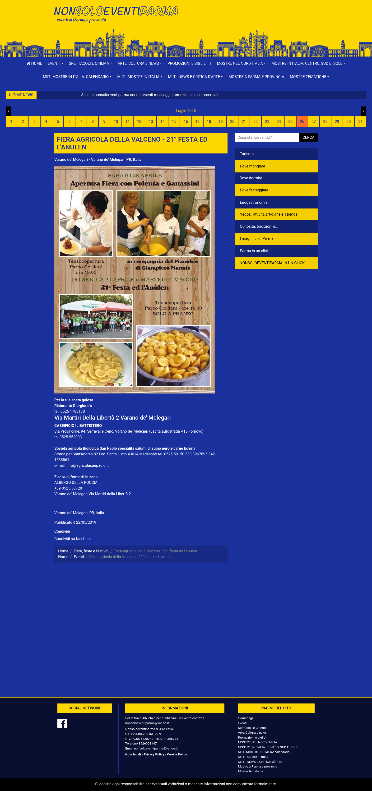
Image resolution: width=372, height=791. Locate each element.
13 (151, 121)
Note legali (133, 754)
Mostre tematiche (250, 771)
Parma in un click (254, 251)
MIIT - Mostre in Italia (253, 757)
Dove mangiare (252, 166)
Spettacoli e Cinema (252, 728)
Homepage (246, 718)
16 (186, 121)
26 (302, 121)
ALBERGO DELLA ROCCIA (76, 482)
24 (279, 121)
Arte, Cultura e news (252, 732)
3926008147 (148, 743)
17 (197, 121)
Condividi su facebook (73, 539)
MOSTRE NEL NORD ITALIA (257, 742)
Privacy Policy (154, 754)
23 (267, 121)
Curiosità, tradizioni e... (259, 226)
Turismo (247, 154)
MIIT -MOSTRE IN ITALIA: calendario (264, 752)
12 (139, 121)
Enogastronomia (254, 202)
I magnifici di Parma (257, 238)
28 (325, 121)
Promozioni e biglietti (189, 63)
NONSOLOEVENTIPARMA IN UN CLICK (272, 263)
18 (209, 121)
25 (290, 121)
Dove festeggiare (254, 190)
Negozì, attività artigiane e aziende (269, 214)
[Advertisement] (254, 19)
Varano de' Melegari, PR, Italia (79, 513)
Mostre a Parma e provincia (256, 76)
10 (116, 121)
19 (221, 121)
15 (174, 121)
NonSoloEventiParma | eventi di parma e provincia (118, 13)
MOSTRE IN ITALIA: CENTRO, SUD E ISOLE (268, 747)
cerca (308, 137)
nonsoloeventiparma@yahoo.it (147, 723)
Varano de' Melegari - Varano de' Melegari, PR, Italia (97, 159)
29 (337, 121)
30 (348, 121)
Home (34, 63)
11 (128, 121)
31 (360, 121)
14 (162, 121)
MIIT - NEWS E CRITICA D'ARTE (260, 761)
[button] (55, 63)
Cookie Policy (177, 754)
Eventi (242, 723)
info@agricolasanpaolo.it (87, 465)
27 (314, 121)
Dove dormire (251, 178)
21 (244, 121)
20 (232, 121)
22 (255, 121)
